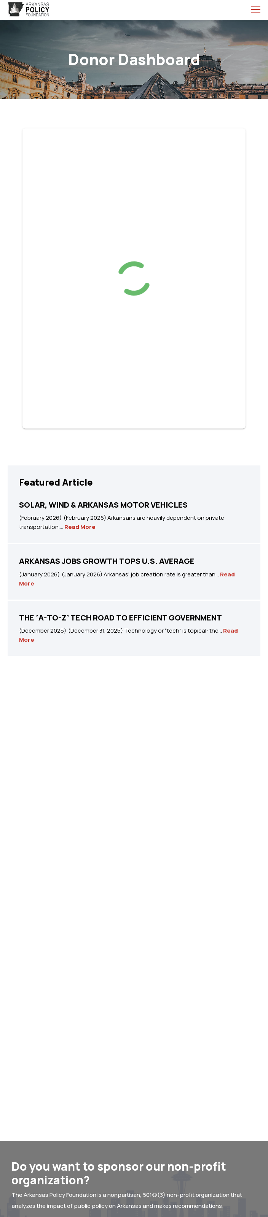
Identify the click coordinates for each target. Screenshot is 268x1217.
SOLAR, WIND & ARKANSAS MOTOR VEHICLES (103, 505)
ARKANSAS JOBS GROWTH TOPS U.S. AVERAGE (107, 561)
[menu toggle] (255, 9)
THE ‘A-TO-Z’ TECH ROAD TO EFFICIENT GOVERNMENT (120, 617)
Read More (80, 527)
